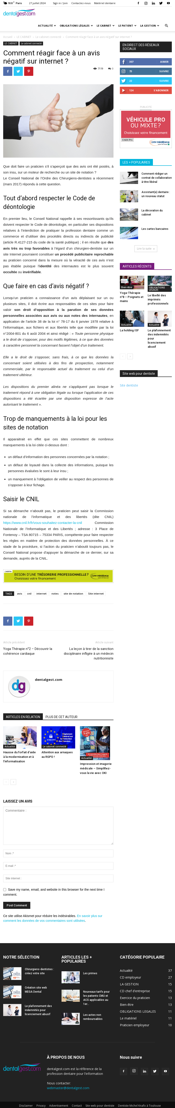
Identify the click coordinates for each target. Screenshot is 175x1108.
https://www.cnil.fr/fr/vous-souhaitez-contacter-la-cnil (42, 523)
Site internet (96, 593)
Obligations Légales (76, 25)
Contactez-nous (80, 3)
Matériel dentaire (105, 3)
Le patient (127, 25)
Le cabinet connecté (48, 37)
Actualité (47, 25)
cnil (29, 593)
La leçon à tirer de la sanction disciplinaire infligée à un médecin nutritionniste (88, 653)
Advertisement (58, 1106)
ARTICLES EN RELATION (23, 717)
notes (55, 593)
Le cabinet (106, 25)
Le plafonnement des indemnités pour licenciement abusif (38, 1010)
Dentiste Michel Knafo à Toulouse (139, 1106)
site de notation (73, 593)
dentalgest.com (48, 679)
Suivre (164, 71)
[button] (166, 26)
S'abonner (161, 90)
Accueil (7, 37)
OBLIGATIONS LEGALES (157, 288)
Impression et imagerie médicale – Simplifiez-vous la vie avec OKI (96, 768)
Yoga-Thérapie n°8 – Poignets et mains (131, 297)
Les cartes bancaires (155, 229)
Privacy (41, 1106)
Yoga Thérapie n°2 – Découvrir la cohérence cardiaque (27, 651)
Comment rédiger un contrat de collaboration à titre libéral (157, 177)
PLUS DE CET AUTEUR (61, 717)
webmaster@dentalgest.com (68, 1088)
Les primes (90, 973)
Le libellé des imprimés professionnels (158, 299)
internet (41, 593)
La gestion (149, 25)
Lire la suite (146, 248)
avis (19, 593)
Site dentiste (129, 385)
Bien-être (126, 287)
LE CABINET (24, 37)
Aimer (164, 61)
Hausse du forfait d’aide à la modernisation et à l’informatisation (19, 757)
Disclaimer (26, 1106)
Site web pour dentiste (99, 1106)
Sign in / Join (60, 3)
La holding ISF (129, 330)
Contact (77, 1106)
